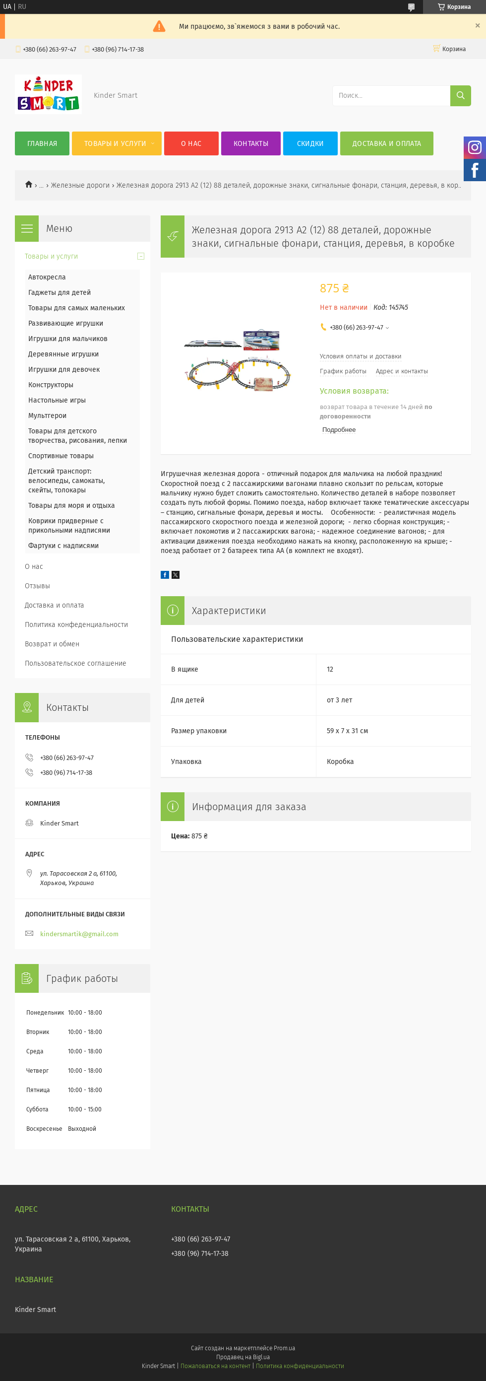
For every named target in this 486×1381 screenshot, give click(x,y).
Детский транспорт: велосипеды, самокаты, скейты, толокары (66, 480)
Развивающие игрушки (65, 323)
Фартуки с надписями (63, 546)
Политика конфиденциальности (300, 1366)
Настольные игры (57, 400)
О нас (191, 143)
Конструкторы (50, 385)
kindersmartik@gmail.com (79, 934)
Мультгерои (47, 416)
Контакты (251, 143)
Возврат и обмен (52, 644)
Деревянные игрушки (63, 354)
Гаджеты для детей (59, 292)
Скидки (310, 143)
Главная (42, 143)
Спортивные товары (61, 456)
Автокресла (47, 277)
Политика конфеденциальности (76, 625)
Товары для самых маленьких (76, 308)
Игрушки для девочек (64, 369)
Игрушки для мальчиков (68, 339)
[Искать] (460, 95)
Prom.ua (284, 1348)
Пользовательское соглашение (75, 663)
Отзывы (37, 586)
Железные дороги (80, 185)
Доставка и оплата (387, 143)
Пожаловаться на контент (215, 1366)
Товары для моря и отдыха (71, 505)
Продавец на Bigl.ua (243, 1357)
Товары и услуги (115, 143)
